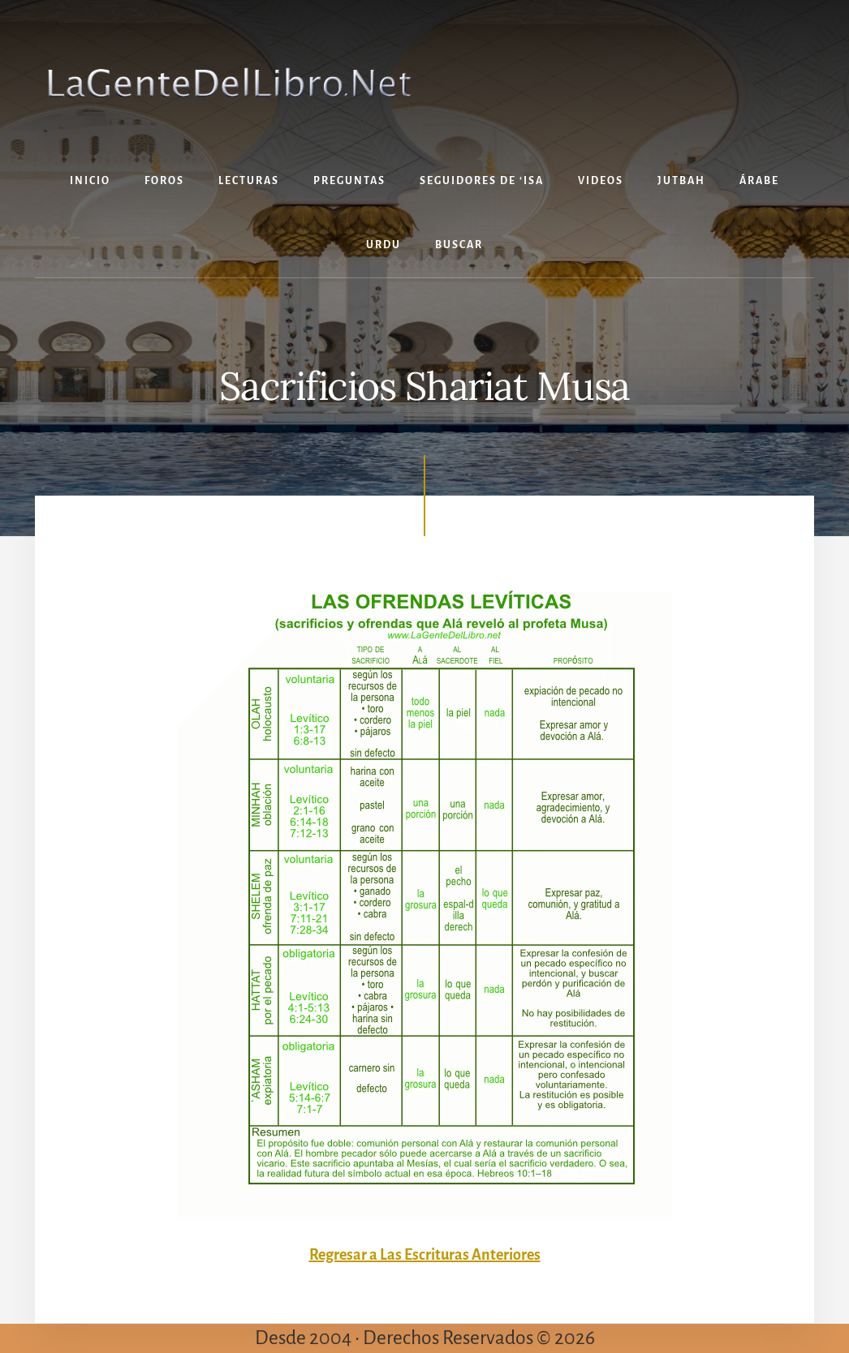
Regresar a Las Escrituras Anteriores (425, 1255)
